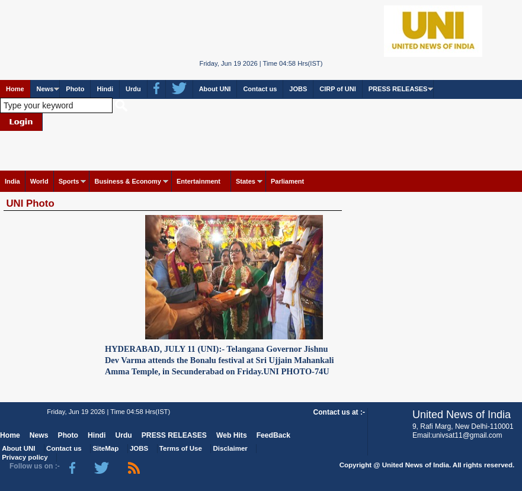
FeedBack (273, 435)
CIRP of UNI (337, 88)
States (245, 181)
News (45, 88)
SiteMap (105, 448)
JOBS (298, 88)
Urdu (133, 88)
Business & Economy (127, 181)
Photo (75, 88)
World (39, 181)
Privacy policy (24, 457)
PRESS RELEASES (398, 88)
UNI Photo (30, 203)
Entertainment (198, 181)
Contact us (260, 88)
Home (15, 88)
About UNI (215, 88)
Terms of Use (180, 448)
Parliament (287, 181)
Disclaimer (230, 448)
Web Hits (231, 435)
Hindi (105, 88)
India (12, 181)
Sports (69, 181)
